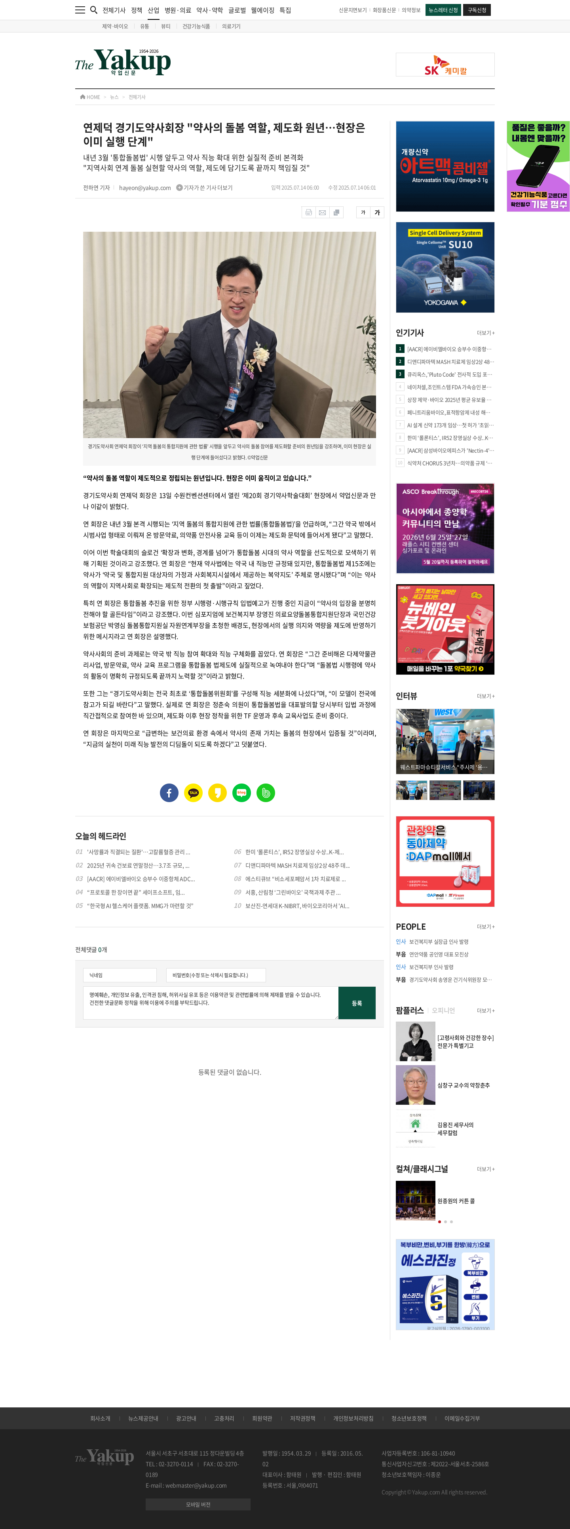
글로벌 (237, 10)
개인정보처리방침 (353, 1418)
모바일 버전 (198, 1504)
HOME (90, 97)
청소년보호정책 (409, 1418)
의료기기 (231, 26)
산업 (154, 12)
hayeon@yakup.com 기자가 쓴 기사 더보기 (176, 187)
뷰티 (166, 26)
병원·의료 (178, 10)
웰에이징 (262, 10)
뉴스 (114, 97)
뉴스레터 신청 (443, 9)
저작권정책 (302, 1418)
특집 (285, 10)
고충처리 (224, 1418)
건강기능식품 (196, 26)
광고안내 (186, 1418)
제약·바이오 (115, 26)
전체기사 (114, 10)
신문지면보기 (353, 9)
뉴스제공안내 (143, 1418)
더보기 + (486, 332)
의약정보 (411, 9)
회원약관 (262, 1418)
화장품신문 (384, 9)
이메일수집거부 (462, 1418)
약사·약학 (209, 10)
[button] (439, 1221)
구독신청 (477, 9)
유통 (145, 26)
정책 (137, 10)
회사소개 (100, 1418)
